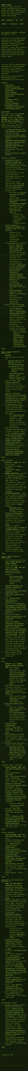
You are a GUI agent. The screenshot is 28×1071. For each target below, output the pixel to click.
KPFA (9, 948)
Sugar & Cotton (14, 377)
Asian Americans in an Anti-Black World (17, 698)
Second (9, 352)
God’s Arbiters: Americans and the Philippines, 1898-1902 (14, 986)
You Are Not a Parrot (18, 776)
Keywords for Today (12, 160)
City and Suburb (15, 580)
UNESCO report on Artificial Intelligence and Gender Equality (15, 859)
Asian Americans (18, 415)
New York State (19, 185)
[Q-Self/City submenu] (18, 23)
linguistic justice (17, 805)
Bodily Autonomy (11, 92)
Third (3, 556)
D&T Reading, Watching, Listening (13, 32)
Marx (6, 1005)
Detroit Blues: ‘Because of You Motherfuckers (12, 599)
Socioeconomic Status (12, 108)
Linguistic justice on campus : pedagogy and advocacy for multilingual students (15, 798)
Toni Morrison (10, 149)
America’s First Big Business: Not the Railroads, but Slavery (15, 395)
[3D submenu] (17, 20)
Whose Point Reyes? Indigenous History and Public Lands (13, 941)
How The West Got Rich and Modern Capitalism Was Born (15, 398)
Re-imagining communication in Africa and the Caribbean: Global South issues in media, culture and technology (15, 607)
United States (16, 187)
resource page (12, 527)
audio (16, 477)
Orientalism (14, 992)
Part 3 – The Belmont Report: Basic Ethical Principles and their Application (20, 342)
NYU (19, 183)
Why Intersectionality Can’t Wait (15, 284)
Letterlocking (10, 444)
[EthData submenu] (7, 23)
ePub (9, 477)
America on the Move (12, 571)
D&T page (21, 304)
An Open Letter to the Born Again (17, 681)
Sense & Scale (6, 5)
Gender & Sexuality (12, 103)
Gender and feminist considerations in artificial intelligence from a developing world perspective (15, 852)
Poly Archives (10, 734)
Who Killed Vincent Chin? (15, 594)
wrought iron (12, 404)
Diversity (6, 1055)
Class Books (9, 85)
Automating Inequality (13, 1034)
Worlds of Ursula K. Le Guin (15, 153)
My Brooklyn (10, 1016)
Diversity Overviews (12, 87)
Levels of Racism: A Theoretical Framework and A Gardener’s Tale (15, 227)
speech (19, 754)
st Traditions (14, 1005)
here (16, 198)
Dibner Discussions (12, 823)
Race (6, 97)
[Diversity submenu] (13, 20)
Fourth (9, 556)
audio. (7, 524)
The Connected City (16, 576)
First (3, 352)
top (3, 348)
